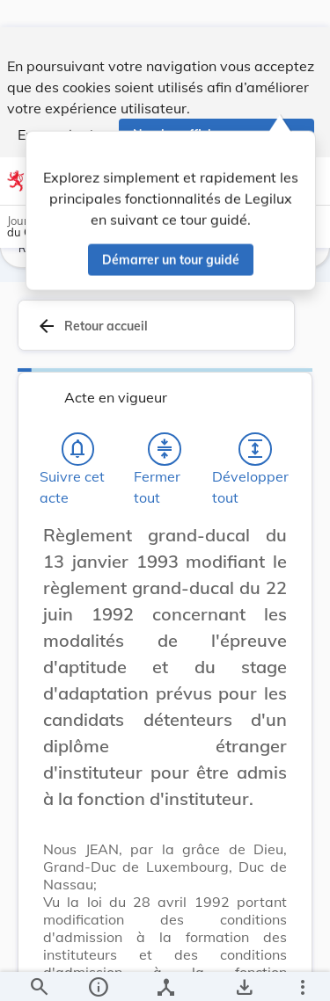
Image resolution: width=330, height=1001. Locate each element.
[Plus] (301, 973)
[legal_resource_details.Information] (97, 973)
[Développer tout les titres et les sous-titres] (255, 458)
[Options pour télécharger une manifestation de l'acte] (243, 973)
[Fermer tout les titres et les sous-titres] (164, 458)
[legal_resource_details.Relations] (165, 973)
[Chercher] (39, 973)
